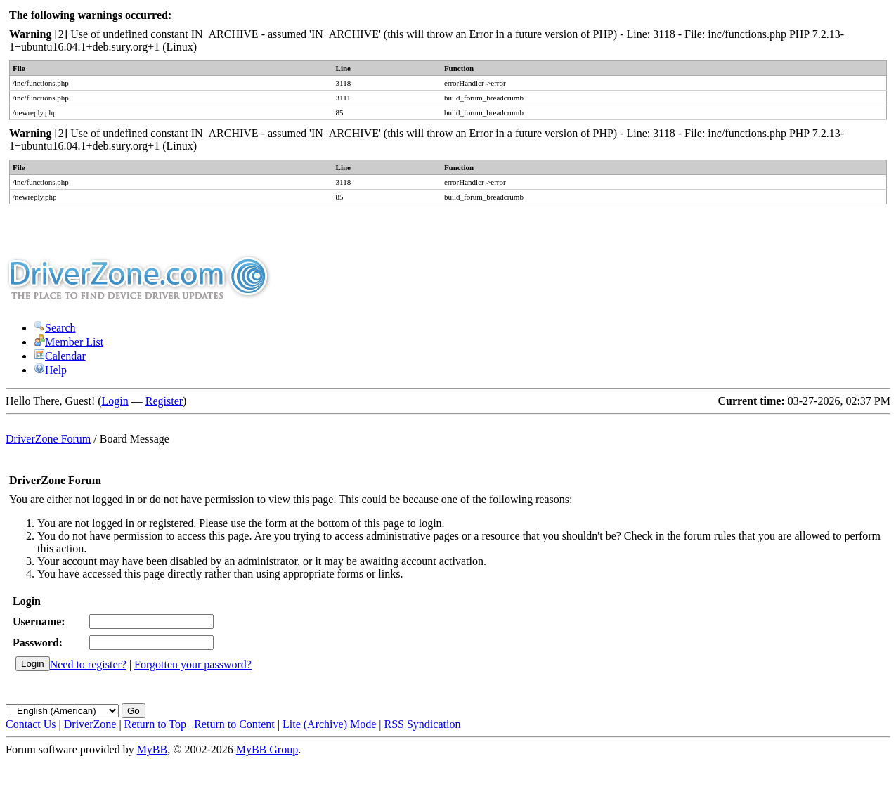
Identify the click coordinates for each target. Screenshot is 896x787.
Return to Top (155, 724)
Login (115, 401)
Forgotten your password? (193, 664)
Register (164, 401)
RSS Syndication (422, 724)
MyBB (152, 749)
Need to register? (88, 664)
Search (55, 328)
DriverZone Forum (48, 439)
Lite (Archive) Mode (329, 724)
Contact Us (31, 724)
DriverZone (90, 724)
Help (50, 370)
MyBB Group (267, 749)
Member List (68, 342)
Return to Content (234, 724)
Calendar (60, 356)
